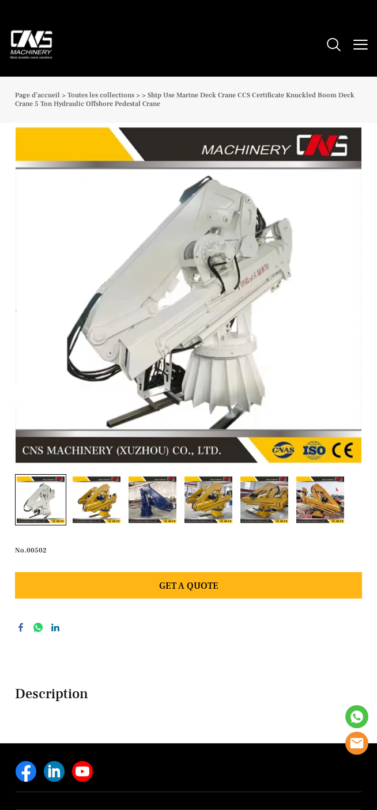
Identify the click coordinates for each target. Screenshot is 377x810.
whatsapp (38, 627)
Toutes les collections (100, 95)
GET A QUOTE (188, 586)
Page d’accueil (37, 95)
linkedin (55, 627)
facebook (21, 627)
